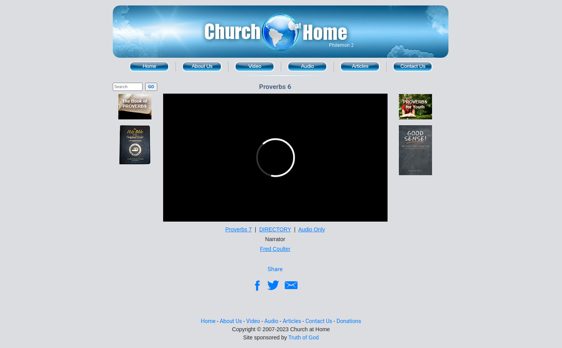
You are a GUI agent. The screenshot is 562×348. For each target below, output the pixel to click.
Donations (348, 321)
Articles (292, 321)
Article (360, 66)
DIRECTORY (275, 229)
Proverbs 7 (238, 229)
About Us (202, 66)
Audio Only (311, 229)
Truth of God (303, 337)
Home (149, 66)
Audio (307, 66)
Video (255, 66)
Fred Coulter (275, 249)
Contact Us (413, 66)
